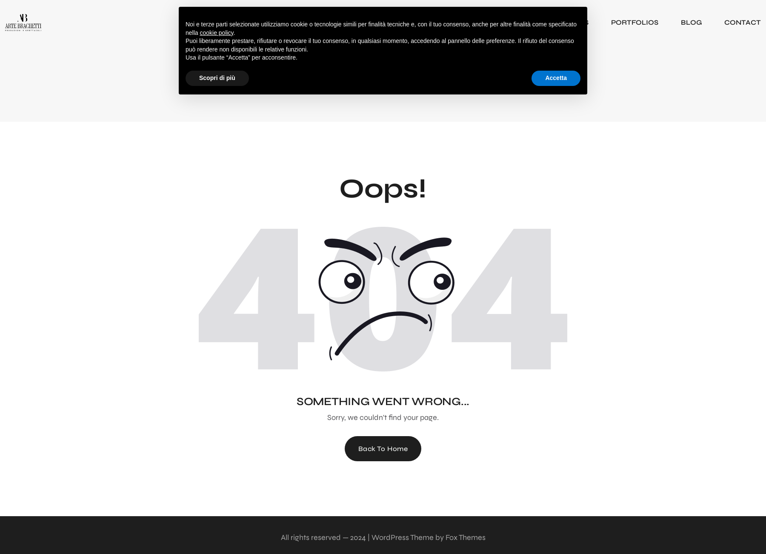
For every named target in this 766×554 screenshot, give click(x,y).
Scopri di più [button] (217, 77)
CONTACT (742, 22)
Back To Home (383, 449)
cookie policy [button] (216, 32)
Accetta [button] (556, 77)
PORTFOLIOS (634, 22)
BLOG (691, 22)
